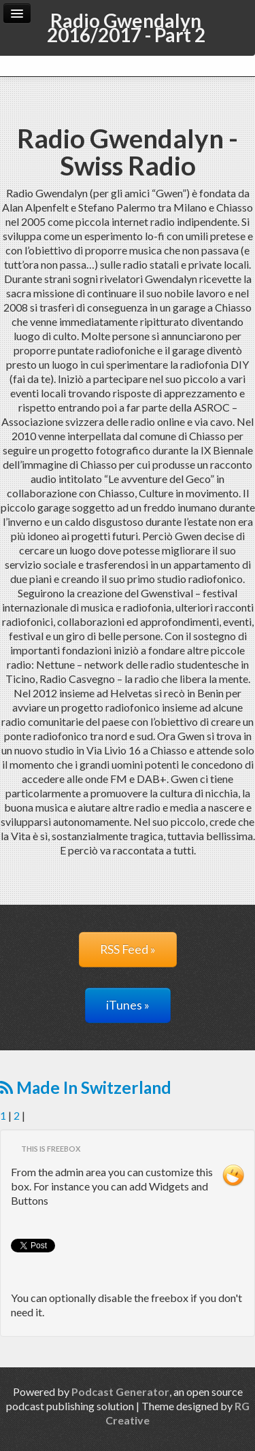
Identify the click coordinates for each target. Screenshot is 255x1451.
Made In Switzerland (85, 1087)
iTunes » (128, 1005)
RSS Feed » (128, 949)
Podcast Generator (120, 1391)
